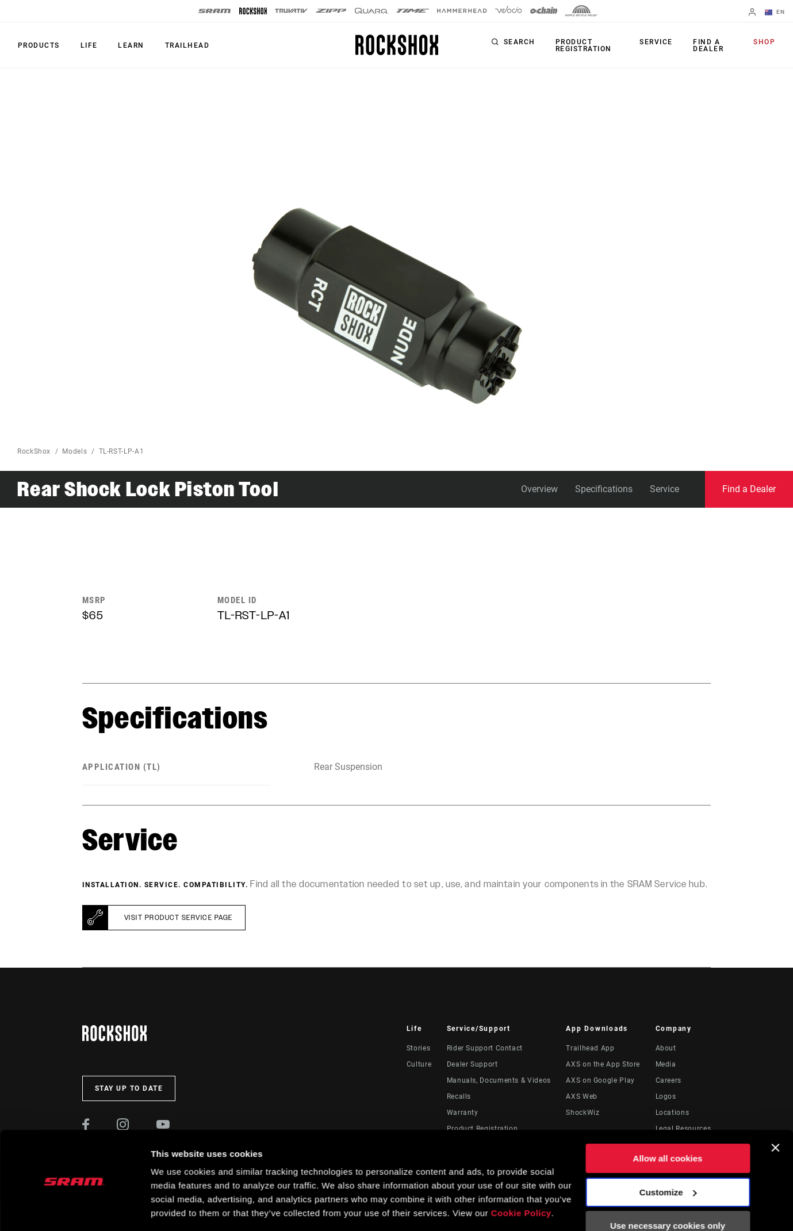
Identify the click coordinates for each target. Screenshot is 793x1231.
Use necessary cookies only (667, 1189)
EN (775, 13)
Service (657, 43)
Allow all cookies (668, 1122)
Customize (668, 1155)
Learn (129, 45)
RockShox (34, 451)
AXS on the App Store (603, 1064)
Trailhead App (590, 1048)
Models (74, 451)
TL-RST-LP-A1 (121, 451)
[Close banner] (775, 1111)
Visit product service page (178, 917)
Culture (419, 1064)
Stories (418, 1048)
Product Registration (583, 45)
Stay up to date (129, 1088)
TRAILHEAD (184, 45)
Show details (177, 1208)
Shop (765, 43)
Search (519, 43)
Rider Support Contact (485, 1048)
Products (38, 45)
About (666, 1048)
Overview (539, 489)
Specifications (604, 489)
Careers (668, 1080)
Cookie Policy (521, 1177)
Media (666, 1064)
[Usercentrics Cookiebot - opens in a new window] (74, 1208)
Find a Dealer (708, 45)
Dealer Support (472, 1064)
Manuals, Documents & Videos (499, 1080)
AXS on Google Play (600, 1080)
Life (87, 45)
